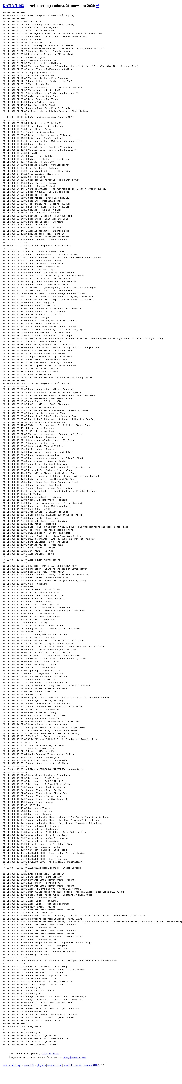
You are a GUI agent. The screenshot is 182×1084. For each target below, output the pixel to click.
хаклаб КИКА (92, 1065)
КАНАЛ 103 (13, 5)
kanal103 (29, 1065)
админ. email (54, 1065)
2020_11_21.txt (50, 1053)
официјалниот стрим (74, 1057)
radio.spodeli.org (11, 1065)
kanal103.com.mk (73, 1065)
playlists (41, 1065)
